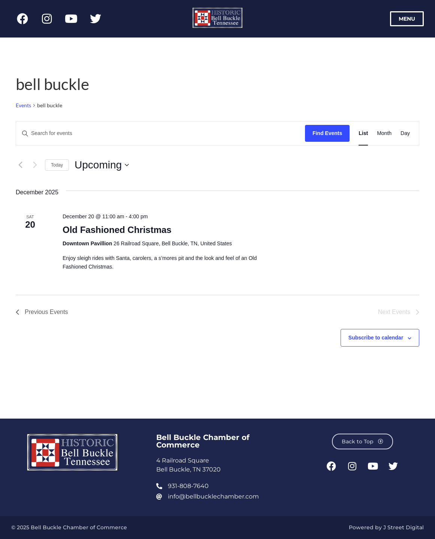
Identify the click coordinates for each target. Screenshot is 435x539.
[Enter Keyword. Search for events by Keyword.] (160, 133)
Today (57, 165)
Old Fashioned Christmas (117, 230)
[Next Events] (34, 165)
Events (23, 105)
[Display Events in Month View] (384, 133)
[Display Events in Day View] (405, 133)
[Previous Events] (20, 165)
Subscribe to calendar (375, 338)
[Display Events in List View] (363, 133)
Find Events (327, 133)
